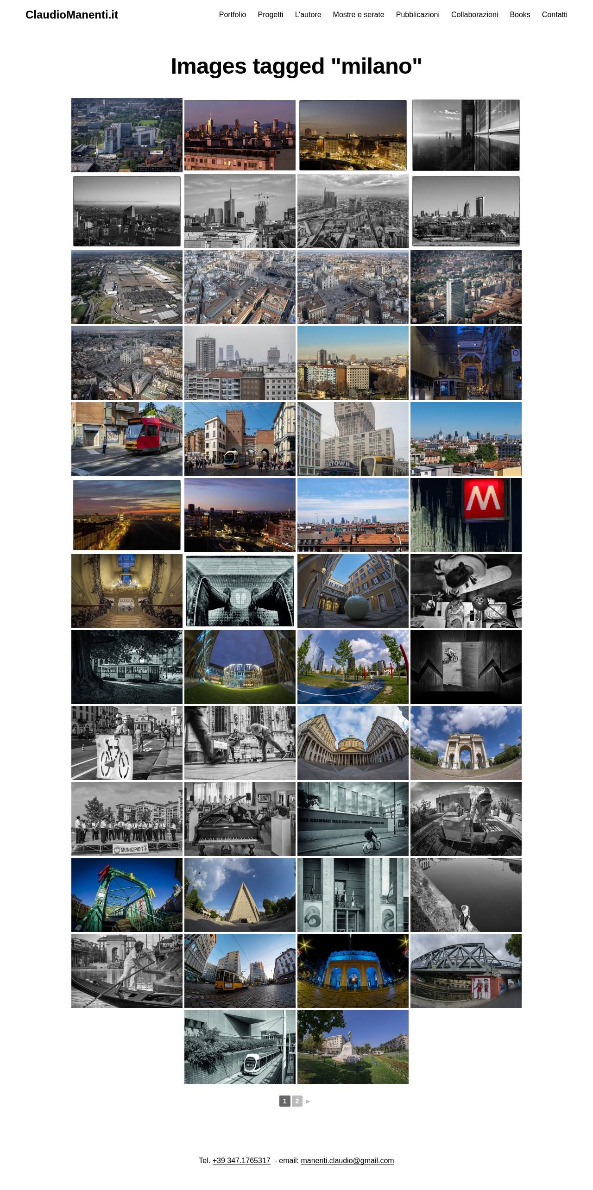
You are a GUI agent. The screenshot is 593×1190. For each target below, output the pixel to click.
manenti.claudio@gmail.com (347, 1161)
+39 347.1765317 (242, 1161)
